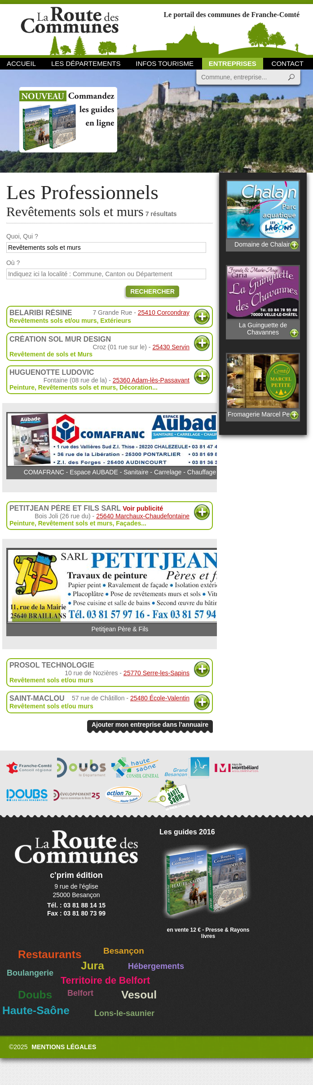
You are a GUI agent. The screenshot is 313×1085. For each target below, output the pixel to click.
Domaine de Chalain (263, 214)
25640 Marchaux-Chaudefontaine (143, 516)
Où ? (13, 262)
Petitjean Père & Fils (120, 590)
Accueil (21, 63)
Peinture (22, 387)
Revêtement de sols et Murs (51, 354)
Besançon (123, 950)
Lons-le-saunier (124, 1013)
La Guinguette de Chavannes (263, 300)
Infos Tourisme (165, 63)
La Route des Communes (69, 29)
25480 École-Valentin (160, 698)
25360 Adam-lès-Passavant (151, 380)
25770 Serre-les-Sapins (156, 673)
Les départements (85, 63)
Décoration (135, 387)
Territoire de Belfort (105, 980)
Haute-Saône (36, 1010)
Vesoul (139, 995)
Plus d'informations (202, 317)
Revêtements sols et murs (77, 387)
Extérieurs (115, 320)
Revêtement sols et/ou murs (51, 680)
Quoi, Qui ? (22, 236)
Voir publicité (143, 508)
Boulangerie (30, 972)
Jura (92, 965)
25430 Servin (171, 347)
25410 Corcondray (164, 312)
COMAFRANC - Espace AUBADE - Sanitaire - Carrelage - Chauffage (120, 444)
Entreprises (232, 63)
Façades (128, 523)
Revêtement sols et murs (75, 523)
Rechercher (152, 291)
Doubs (35, 995)
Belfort (80, 993)
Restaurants (50, 954)
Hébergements (156, 966)
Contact (288, 63)
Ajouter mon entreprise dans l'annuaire (150, 724)
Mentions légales (63, 1046)
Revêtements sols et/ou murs (53, 320)
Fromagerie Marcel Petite (263, 385)
